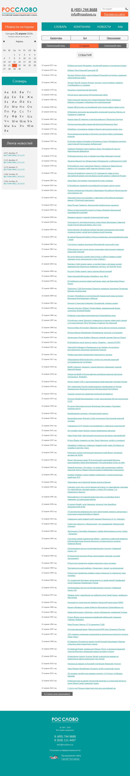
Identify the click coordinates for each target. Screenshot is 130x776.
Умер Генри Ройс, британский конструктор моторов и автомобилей (96, 435)
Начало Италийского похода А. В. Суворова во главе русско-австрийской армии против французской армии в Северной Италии (97, 174)
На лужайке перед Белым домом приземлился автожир (91, 430)
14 (9, 62)
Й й (22, 102)
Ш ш (15, 121)
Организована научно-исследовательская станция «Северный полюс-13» (94, 549)
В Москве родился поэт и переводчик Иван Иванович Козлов (94, 156)
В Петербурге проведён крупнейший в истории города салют (94, 185)
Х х (21, 116)
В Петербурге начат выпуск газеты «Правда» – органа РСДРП (94, 342)
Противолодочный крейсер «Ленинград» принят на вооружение (95, 568)
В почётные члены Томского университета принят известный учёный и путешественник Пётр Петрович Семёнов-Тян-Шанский (97, 321)
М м (14, 106)
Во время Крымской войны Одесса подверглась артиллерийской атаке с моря (98, 238)
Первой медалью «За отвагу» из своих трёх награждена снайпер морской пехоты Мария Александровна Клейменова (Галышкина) (96, 468)
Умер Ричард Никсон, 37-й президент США (86, 624)
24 (24, 65)
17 (24, 62)
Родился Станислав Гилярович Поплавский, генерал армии (93, 303)
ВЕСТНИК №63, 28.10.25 (14, 176)
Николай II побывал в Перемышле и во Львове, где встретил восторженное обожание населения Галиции (93, 348)
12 (35, 58)
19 (35, 62)
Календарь (56, 37)
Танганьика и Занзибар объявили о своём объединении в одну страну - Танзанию (98, 532)
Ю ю (30, 126)
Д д (6, 97)
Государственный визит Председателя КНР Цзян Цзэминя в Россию (96, 629)
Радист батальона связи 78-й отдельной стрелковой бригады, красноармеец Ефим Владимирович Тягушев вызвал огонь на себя (96, 461)
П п (6, 111)
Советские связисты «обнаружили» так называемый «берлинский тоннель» (96, 525)
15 (14, 62)
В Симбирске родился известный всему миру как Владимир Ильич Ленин (96, 282)
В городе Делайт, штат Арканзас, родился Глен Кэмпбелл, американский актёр (92, 505)
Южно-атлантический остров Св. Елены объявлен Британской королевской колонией (94, 211)
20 (4, 65)
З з (6, 102)
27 (4, 69)
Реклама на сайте (114, 14)
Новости (104, 26)
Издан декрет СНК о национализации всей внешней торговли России (97, 381)
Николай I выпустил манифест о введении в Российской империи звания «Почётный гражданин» (95, 198)
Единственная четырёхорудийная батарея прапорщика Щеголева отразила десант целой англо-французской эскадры (96, 230)
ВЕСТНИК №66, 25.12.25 (14, 155)
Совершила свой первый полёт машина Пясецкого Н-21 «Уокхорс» (96, 519)
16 (19, 62)
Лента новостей (19, 143)
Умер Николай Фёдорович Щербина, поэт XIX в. (88, 276)
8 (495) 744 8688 (84, 9)
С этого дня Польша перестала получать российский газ (92, 688)
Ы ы (6, 126)
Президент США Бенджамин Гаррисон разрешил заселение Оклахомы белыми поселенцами (98, 289)
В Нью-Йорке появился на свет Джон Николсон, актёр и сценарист (96, 440)
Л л (6, 106)
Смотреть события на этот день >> (19, 36)
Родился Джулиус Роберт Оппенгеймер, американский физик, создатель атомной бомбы (94, 309)
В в (22, 92)
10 (24, 58)
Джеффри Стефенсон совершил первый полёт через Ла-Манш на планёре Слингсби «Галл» (96, 446)
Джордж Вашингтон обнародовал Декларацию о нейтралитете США (97, 161)
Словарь (60, 26)
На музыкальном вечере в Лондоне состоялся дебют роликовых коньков (95, 135)
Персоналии (114, 37)
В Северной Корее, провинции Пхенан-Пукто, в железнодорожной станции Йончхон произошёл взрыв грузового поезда (96, 650)
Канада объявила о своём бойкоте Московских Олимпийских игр (95, 607)
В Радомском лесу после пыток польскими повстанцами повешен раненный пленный (96, 250)
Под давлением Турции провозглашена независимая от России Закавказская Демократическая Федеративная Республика (94, 387)
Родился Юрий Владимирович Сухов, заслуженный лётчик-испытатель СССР (98, 399)
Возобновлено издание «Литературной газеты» (88, 413)
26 (35, 65)
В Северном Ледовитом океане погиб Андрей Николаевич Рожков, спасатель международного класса (96, 642)
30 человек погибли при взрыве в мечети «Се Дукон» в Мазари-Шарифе (95, 674)
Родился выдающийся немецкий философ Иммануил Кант (93, 124)
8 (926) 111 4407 (65, 740)
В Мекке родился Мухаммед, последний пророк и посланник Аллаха (97, 65)
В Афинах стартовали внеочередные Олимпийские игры (92, 315)
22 (14, 65)
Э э (22, 126)
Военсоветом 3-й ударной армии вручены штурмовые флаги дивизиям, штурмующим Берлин (94, 498)
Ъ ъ (29, 121)
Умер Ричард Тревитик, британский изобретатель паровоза (93, 205)
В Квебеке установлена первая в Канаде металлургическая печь (95, 129)
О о (29, 106)
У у (6, 116)
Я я (6, 130)
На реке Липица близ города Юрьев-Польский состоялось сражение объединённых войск (97, 76)
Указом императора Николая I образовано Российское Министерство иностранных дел (97, 191)
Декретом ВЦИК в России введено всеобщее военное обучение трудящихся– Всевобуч (95, 375)
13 (4, 62)
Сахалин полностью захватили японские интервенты (90, 393)
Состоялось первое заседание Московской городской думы (93, 244)
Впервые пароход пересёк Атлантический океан (88, 217)
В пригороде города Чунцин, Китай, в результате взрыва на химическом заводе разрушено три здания (93, 657)
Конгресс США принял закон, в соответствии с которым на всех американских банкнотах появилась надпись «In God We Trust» (95, 265)
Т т (29, 111)
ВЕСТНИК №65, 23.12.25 (14, 162)
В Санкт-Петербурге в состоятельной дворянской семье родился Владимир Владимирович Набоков (95, 297)
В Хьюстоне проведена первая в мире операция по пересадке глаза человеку (97, 574)
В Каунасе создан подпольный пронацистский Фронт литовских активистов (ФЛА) (95, 453)
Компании (82, 26)
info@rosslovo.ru (83, 14)
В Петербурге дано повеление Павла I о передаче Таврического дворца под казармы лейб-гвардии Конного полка (95, 167)
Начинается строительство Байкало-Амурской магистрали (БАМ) (95, 602)
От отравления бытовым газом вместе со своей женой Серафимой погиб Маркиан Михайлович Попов (96, 581)
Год (85, 37)
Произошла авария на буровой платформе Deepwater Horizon (94, 663)
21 (9, 65)
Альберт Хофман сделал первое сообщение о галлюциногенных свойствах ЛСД (95, 475)
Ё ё (21, 97)
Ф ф (14, 116)
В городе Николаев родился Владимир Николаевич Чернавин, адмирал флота (94, 407)
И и (14, 102)
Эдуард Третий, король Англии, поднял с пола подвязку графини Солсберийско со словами (95, 83)
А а (6, 92)
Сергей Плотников (70, 758)
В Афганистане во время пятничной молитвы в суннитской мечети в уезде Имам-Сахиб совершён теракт (97, 681)
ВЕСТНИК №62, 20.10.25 (14, 183)
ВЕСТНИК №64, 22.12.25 (14, 169)
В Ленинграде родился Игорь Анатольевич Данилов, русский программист (94, 557)
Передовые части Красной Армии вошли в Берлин (89, 482)
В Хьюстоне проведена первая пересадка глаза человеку (92, 563)
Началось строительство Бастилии (82, 90)
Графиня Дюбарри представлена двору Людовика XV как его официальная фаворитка (94, 149)
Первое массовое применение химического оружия (90, 354)
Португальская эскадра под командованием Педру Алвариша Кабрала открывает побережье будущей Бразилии (94, 100)
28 (9, 69)
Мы (120, 26)
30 (19, 69)
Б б (14, 92)
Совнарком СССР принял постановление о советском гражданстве (96, 425)
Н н (22, 106)
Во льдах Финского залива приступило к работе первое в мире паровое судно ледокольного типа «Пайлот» (94, 257)
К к (29, 102)
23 (19, 65)
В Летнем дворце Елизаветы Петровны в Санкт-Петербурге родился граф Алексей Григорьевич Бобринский (97, 142)
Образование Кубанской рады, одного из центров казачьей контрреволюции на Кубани (93, 360)
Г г (29, 92)
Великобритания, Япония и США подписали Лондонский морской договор (96, 419)
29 (14, 69)
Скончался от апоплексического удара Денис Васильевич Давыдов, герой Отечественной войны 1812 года (96, 223)
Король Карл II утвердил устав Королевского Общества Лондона (95, 119)
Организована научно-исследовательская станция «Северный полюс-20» (94, 588)
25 (30, 65)
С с (22, 111)
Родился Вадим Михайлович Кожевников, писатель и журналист (95, 332)
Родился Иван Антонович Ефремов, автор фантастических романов (96, 327)
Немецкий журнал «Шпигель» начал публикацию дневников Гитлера (97, 612)
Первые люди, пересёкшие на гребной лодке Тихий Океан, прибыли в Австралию (97, 596)
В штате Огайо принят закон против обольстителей (90, 271)
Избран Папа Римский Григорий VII (83, 70)
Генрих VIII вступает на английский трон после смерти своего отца (96, 107)
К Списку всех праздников (57, 693)
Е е (14, 97)
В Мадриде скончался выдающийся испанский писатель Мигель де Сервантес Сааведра (96, 113)
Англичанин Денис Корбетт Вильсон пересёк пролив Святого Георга (97, 337)
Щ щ (23, 121)
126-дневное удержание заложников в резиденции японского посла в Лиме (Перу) (98, 635)
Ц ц (29, 116)
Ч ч (6, 121)
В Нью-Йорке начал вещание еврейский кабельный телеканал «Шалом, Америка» (94, 618)
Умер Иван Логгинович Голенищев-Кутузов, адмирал (90, 180)
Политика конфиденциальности (65, 750)
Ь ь (14, 126)
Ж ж (30, 97)
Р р (14, 111)
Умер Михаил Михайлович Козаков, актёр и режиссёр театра (94, 668)
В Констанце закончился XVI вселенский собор (88, 94)
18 (30, 62)
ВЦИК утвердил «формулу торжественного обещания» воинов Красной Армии (94, 368)
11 (30, 58)
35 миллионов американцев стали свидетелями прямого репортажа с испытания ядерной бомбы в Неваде (97, 512)
